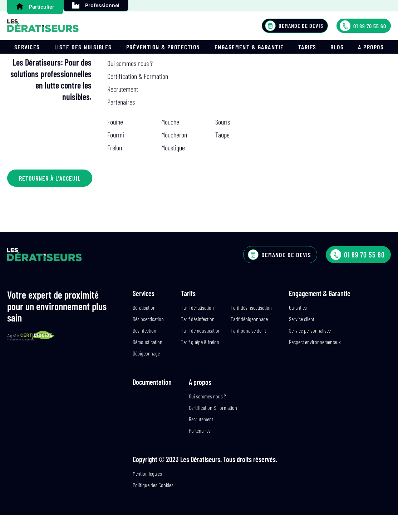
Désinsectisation (148, 318)
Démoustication (147, 341)
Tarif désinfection (198, 318)
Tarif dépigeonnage (249, 318)
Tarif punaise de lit (248, 330)
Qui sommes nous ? (207, 396)
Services (27, 47)
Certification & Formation (213, 407)
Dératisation (144, 307)
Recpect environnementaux (315, 341)
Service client (301, 318)
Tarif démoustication (201, 330)
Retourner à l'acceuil (49, 178)
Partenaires (200, 430)
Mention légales (147, 473)
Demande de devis (294, 25)
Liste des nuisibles (83, 47)
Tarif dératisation (197, 307)
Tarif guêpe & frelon (200, 341)
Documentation (152, 382)
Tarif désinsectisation (251, 307)
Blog (337, 47)
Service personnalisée (310, 330)
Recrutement (201, 419)
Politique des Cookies (153, 484)
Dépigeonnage (146, 353)
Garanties (298, 307)
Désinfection (144, 330)
